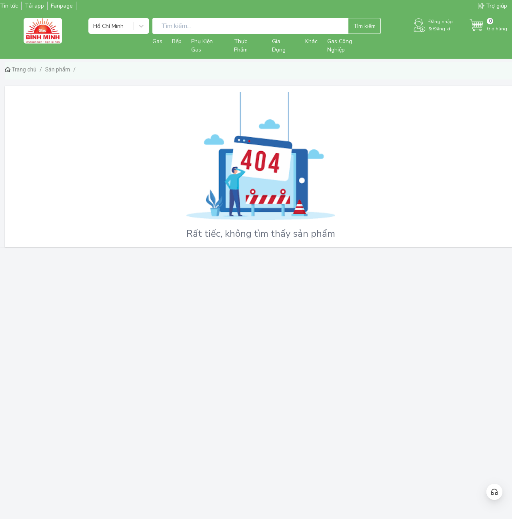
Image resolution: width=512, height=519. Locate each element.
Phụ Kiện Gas (202, 45)
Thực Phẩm (241, 45)
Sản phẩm (57, 69)
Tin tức (9, 6)
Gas (157, 41)
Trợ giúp (492, 6)
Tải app (34, 6)
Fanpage (62, 6)
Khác (311, 41)
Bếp (177, 41)
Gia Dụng (279, 45)
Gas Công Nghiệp (339, 45)
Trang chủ (20, 69)
